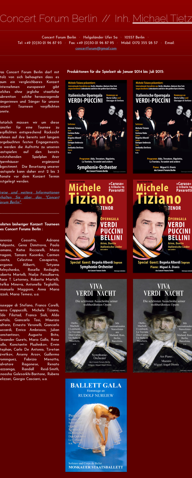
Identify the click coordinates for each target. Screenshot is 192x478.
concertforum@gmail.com (96, 49)
